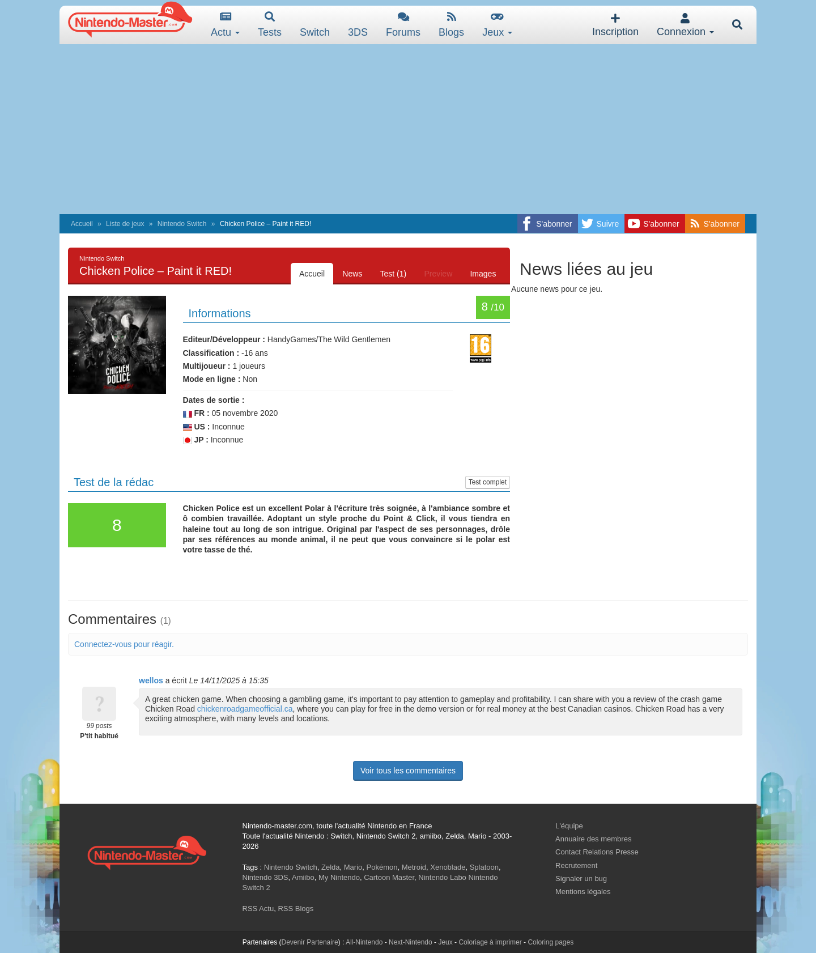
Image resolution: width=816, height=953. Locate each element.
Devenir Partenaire (310, 942)
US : (196, 427)
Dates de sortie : (214, 400)
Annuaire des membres (593, 839)
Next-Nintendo (410, 942)
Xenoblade (447, 867)
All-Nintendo (364, 942)
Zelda (330, 867)
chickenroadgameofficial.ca (245, 708)
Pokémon (382, 867)
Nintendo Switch (182, 224)
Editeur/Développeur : (224, 339)
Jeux (497, 24)
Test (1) (392, 273)
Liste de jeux (125, 224)
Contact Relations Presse (597, 852)
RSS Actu (258, 908)
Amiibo (303, 877)
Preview (437, 273)
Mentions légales (583, 891)
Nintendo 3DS (265, 877)
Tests (270, 24)
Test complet (488, 482)
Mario (353, 867)
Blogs (451, 24)
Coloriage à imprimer (489, 942)
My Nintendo (339, 877)
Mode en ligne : (212, 379)
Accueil (82, 224)
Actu (225, 24)
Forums (403, 24)
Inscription (615, 25)
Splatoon (484, 867)
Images (483, 273)
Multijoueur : (207, 366)
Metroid (414, 867)
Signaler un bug (581, 878)
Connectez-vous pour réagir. (124, 644)
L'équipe (569, 826)
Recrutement (576, 865)
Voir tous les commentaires (408, 770)
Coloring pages (550, 942)
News (351, 273)
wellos (151, 680)
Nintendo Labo (442, 877)
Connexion (685, 25)
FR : (196, 413)
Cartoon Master (389, 877)
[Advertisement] (408, 129)
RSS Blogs (295, 908)
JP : (196, 440)
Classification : (211, 353)
